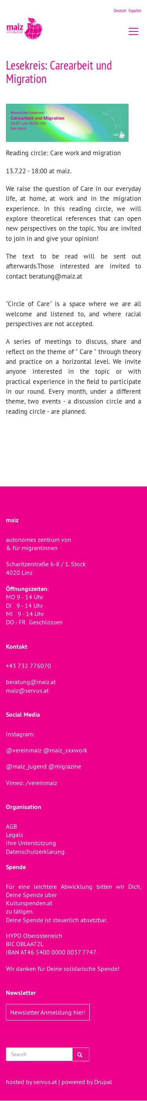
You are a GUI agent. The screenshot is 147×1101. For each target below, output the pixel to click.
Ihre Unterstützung (31, 843)
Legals (14, 835)
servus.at (45, 1082)
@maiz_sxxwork (65, 750)
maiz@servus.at (27, 690)
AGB (11, 826)
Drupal (103, 1082)
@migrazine (64, 766)
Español (135, 10)
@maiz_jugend (26, 766)
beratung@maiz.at (31, 682)
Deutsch (120, 10)
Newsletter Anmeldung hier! (47, 1012)
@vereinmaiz (24, 750)
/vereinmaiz (40, 783)
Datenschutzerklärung (35, 851)
